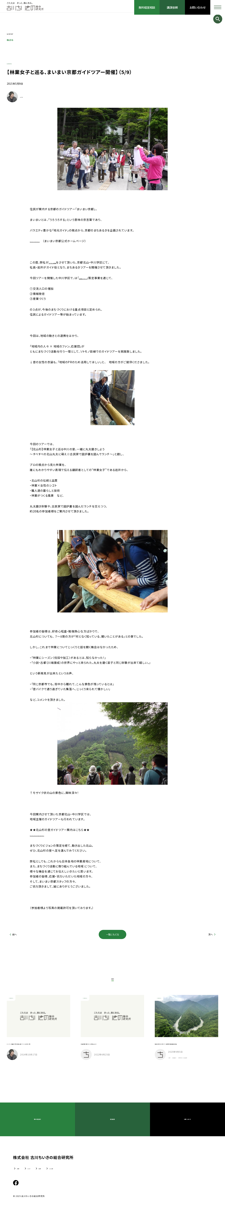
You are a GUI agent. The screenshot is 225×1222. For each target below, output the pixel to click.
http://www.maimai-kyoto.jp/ (52, 241)
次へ (210, 934)
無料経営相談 (147, 7)
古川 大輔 (25, 96)
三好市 (174, 1061)
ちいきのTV (41, 1174)
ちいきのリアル (17, 62)
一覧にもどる (112, 934)
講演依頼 (172, 7)
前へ (14, 934)
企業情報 (21, 1174)
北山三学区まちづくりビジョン (98, 278)
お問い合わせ (197, 7)
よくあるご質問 (85, 1174)
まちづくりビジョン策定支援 (66, 262)
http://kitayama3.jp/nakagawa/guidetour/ (62, 835)
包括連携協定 (189, 1061)
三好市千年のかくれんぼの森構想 (190, 1065)
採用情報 (62, 1174)
